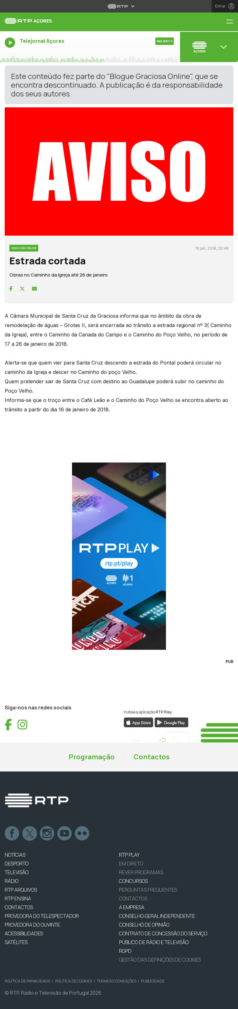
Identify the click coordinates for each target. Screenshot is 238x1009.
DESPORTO (16, 863)
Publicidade (153, 981)
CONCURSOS (133, 881)
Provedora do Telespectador (42, 916)
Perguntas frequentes (148, 889)
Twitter (29, 833)
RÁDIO (11, 881)
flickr (82, 833)
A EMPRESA (131, 907)
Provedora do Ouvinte (32, 924)
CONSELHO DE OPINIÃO (144, 924)
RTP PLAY (129, 854)
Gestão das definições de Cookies (160, 959)
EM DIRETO (131, 863)
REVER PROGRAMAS (141, 872)
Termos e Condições (116, 981)
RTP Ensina (18, 898)
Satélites (16, 942)
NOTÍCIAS (15, 854)
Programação (92, 757)
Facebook (12, 833)
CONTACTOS (19, 907)
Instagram (47, 833)
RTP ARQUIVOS (21, 889)
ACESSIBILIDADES (24, 933)
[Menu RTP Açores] (232, 22)
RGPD (125, 951)
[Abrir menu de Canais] (208, 46)
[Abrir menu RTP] (119, 6)
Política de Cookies (73, 981)
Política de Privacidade (27, 981)
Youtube (64, 833)
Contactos (151, 757)
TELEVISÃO (16, 872)
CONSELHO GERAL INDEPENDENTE (157, 916)
